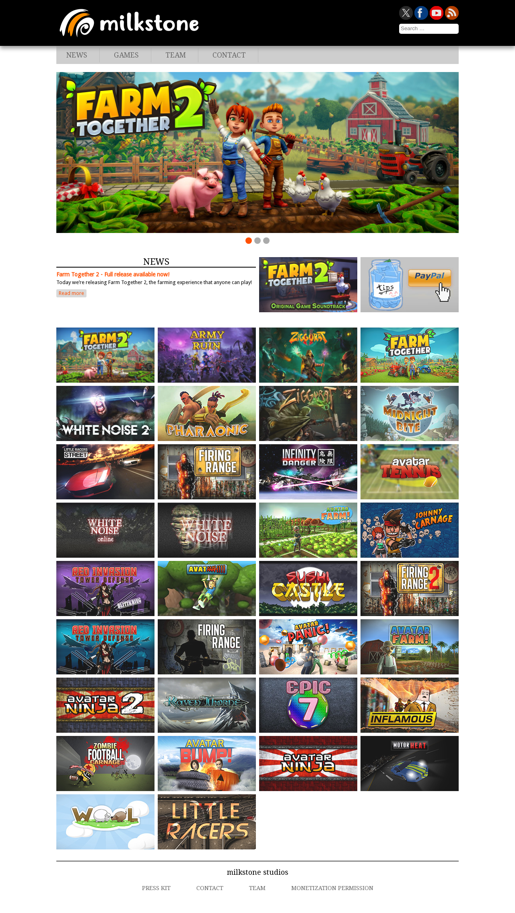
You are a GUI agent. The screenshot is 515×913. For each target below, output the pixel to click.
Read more (71, 293)
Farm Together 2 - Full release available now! (112, 274)
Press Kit (156, 888)
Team (175, 55)
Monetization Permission (332, 888)
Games (126, 55)
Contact (229, 55)
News (76, 55)
